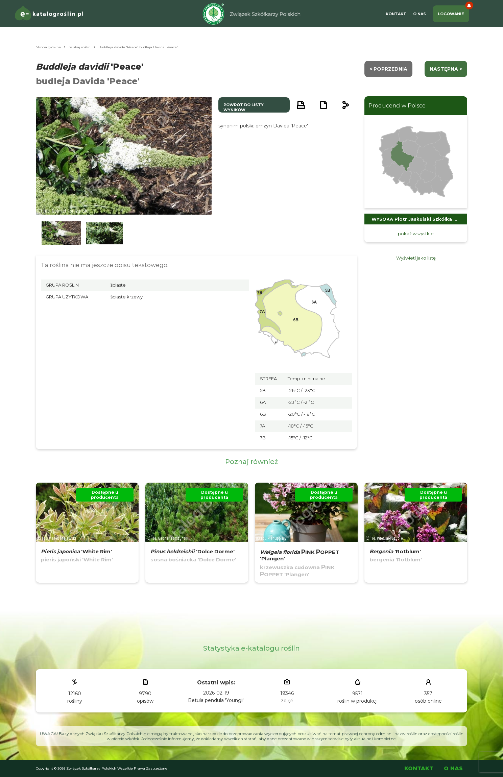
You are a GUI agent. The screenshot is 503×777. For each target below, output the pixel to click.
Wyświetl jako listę (416, 258)
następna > (446, 69)
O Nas (419, 13)
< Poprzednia (388, 69)
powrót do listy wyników (243, 107)
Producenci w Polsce (397, 105)
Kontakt (396, 13)
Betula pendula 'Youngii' (216, 700)
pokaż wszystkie (416, 233)
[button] (61, 233)
